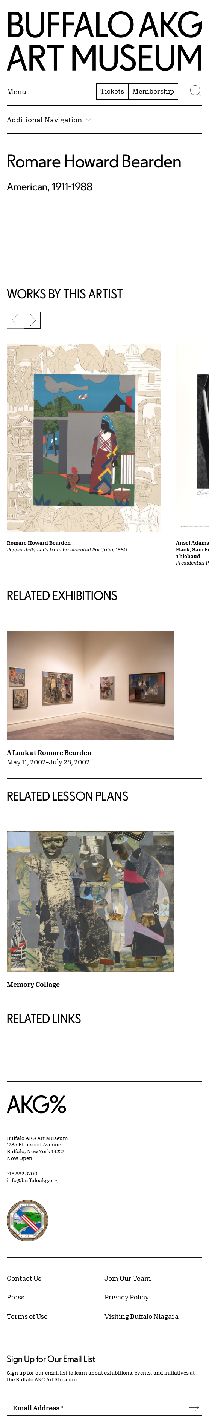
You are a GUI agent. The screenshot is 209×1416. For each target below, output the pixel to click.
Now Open (19, 1158)
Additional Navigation (49, 119)
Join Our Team (127, 1278)
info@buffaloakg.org (32, 1180)
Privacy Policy (126, 1297)
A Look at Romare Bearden (49, 752)
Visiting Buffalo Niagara (141, 1316)
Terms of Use (27, 1316)
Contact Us (24, 1278)
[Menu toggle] (16, 91)
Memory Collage (33, 984)
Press (15, 1297)
